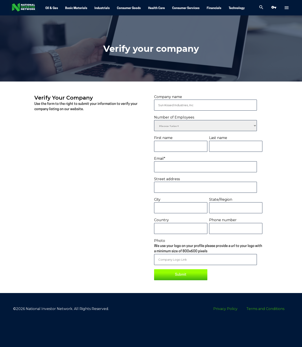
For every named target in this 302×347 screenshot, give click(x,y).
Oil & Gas (51, 8)
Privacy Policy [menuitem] (225, 309)
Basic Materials (76, 8)
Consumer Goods (129, 8)
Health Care (156, 8)
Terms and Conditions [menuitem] (265, 309)
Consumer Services (185, 8)
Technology (237, 8)
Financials (214, 8)
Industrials (102, 8)
